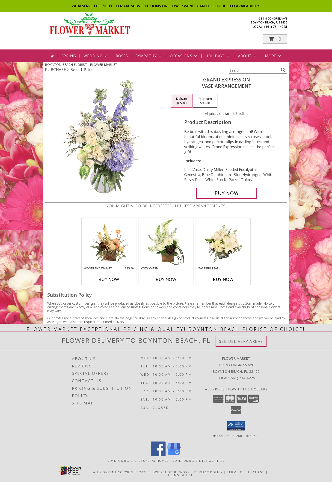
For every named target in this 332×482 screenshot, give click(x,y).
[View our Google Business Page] (173, 455)
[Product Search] (254, 70)
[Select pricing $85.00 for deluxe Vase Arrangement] (181, 101)
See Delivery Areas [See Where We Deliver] (241, 341)
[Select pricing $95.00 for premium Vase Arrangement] (205, 101)
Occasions (184, 55)
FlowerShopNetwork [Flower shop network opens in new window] (169, 472)
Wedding (95, 55)
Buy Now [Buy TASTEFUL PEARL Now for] (223, 279)
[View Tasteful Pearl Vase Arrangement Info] (223, 242)
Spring (69, 55)
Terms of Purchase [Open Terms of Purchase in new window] (245, 472)
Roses (122, 55)
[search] (283, 69)
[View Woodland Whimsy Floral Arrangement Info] (109, 242)
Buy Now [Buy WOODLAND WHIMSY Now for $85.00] (108, 279)
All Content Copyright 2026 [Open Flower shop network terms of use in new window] (120, 472)
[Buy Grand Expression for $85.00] (226, 193)
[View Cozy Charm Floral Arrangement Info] (166, 242)
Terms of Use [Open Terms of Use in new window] (180, 475)
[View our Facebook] (158, 455)
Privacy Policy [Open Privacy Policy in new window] (208, 472)
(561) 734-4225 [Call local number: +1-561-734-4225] (275, 26)
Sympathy (149, 55)
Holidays (217, 55)
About (247, 55)
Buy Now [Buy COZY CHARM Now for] (166, 279)
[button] (275, 39)
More (273, 55)
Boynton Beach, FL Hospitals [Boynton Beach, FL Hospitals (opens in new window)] (198, 460)
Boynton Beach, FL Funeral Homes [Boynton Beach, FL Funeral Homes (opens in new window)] (138, 460)
